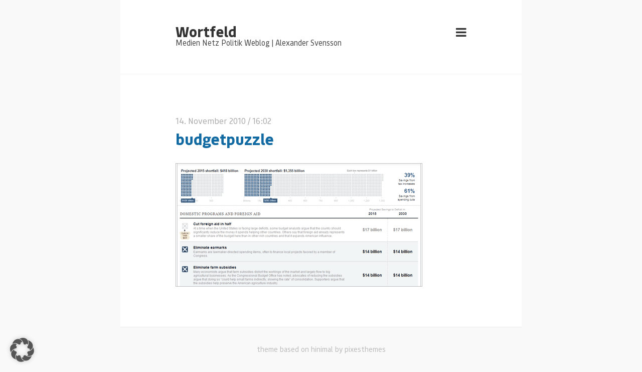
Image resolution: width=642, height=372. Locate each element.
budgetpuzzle (225, 139)
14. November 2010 (211, 120)
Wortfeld (206, 31)
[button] (22, 350)
